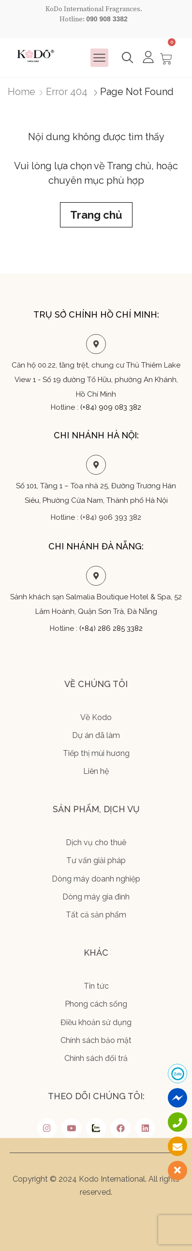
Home (21, 91)
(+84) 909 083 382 (110, 407)
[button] (99, 57)
